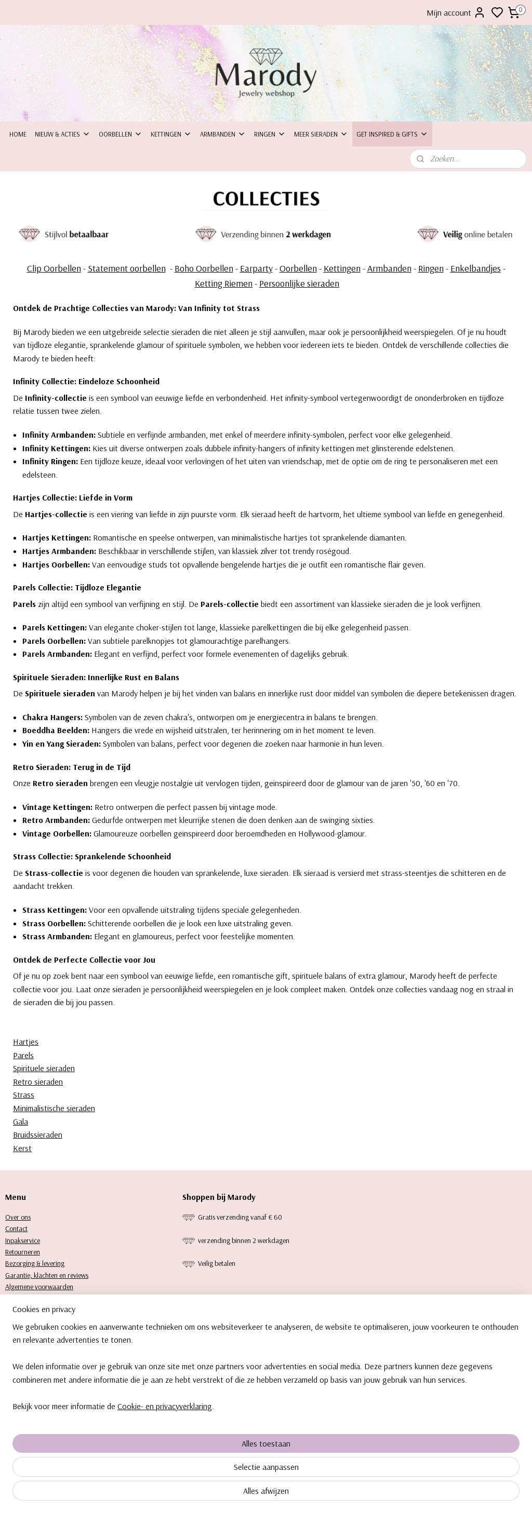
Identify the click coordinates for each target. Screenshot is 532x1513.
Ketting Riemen (223, 283)
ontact (18, 1228)
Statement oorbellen (127, 269)
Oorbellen (120, 134)
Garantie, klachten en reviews (46, 1275)
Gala (20, 1121)
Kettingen (171, 134)
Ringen (270, 134)
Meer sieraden (321, 134)
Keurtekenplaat (26, 1310)
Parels (23, 1055)
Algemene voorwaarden (39, 1286)
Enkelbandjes (475, 269)
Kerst (22, 1148)
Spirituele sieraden (44, 1068)
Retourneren (22, 1252)
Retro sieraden (38, 1081)
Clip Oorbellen (54, 269)
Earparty (256, 269)
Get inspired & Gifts (392, 134)
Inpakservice (22, 1240)
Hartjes (25, 1041)
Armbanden (223, 134)
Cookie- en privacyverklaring (164, 1493)
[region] (197, 1453)
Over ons (18, 1217)
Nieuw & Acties (62, 134)
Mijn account (456, 12)
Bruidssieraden (37, 1134)
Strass (23, 1095)
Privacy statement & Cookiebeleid (52, 1298)
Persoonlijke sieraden (299, 283)
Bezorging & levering (34, 1263)
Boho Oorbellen (204, 269)
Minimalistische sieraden (54, 1108)
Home (17, 134)
